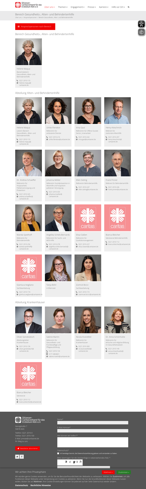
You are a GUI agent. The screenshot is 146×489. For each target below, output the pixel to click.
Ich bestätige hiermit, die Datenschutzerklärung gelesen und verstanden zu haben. (88, 453)
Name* (60, 419)
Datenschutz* (63, 450)
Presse (91, 7)
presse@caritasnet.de (30, 438)
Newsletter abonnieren (29, 448)
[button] (128, 7)
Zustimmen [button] (123, 472)
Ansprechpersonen (30, 17)
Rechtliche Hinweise (41, 485)
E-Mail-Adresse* (64, 427)
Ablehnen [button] (108, 472)
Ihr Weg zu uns (21, 441)
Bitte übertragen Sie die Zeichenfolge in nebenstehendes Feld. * (83, 458)
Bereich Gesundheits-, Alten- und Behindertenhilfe (56, 17)
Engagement (77, 7)
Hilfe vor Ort (117, 7)
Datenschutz (21, 485)
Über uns (48, 7)
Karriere (103, 7)
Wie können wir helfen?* (67, 435)
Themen (62, 7)
